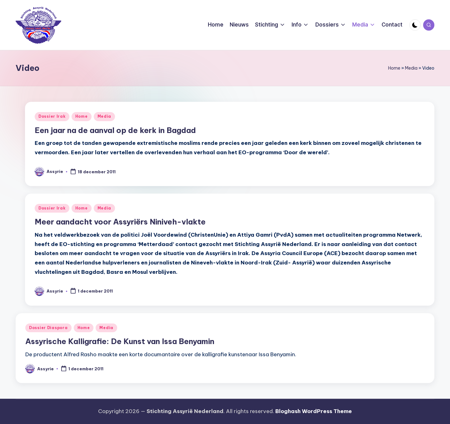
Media (411, 68)
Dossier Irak (52, 116)
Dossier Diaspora (48, 327)
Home (394, 68)
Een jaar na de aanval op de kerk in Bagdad (115, 130)
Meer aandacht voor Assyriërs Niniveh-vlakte (120, 221)
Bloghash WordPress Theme (313, 411)
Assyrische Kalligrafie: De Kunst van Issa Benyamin (119, 341)
